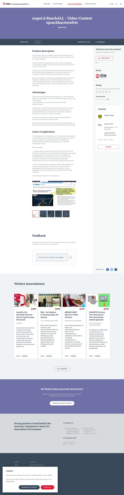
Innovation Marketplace (75, 4)
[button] (73, 195)
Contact (16, 462)
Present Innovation (90, 4)
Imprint (16, 465)
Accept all (47, 487)
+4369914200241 (109, 133)
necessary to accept (29, 487)
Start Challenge (57, 4)
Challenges (46, 4)
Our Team (32, 462)
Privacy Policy (10, 481)
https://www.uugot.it (110, 135)
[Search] (116, 4)
